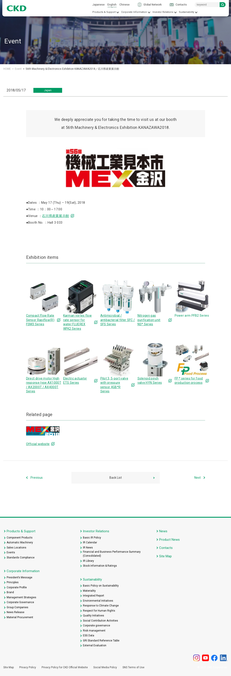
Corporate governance (96, 625)
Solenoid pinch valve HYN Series (149, 381)
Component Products (19, 537)
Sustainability (186, 12)
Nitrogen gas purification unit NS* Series (148, 320)
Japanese (98, 4)
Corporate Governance (20, 602)
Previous (37, 477)
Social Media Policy (105, 667)
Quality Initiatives (93, 615)
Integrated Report (93, 595)
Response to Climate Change (101, 605)
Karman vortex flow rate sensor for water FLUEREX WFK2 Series (77, 322)
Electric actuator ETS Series (75, 381)
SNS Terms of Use (133, 667)
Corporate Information (134, 12)
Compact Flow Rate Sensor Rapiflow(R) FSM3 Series (40, 320)
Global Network (152, 4)
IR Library (88, 560)
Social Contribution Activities (100, 620)
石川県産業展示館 (55, 216)
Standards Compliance (20, 557)
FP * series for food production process (189, 381)
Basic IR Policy (92, 537)
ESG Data (88, 635)
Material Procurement (20, 617)
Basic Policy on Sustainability (101, 585)
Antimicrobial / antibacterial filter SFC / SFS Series (117, 320)
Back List (115, 477)
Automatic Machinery (20, 542)
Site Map (165, 556)
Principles (13, 582)
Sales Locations (16, 547)
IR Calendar (90, 542)
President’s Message (19, 577)
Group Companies (17, 607)
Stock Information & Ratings (100, 565)
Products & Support (104, 12)
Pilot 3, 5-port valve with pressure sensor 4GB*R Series (114, 385)
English (111, 4)
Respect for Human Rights (99, 610)
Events (11, 552)
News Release (15, 612)
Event (18, 69)
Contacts (181, 4)
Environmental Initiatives (98, 600)
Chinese (124, 4)
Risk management (94, 630)
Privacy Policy (27, 667)
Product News (169, 540)
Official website (38, 444)
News (163, 531)
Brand (10, 592)
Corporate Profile (17, 587)
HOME (7, 69)
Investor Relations (163, 12)
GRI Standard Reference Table (101, 640)
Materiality (89, 590)
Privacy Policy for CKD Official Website (65, 667)
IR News (88, 547)
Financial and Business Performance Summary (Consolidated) (112, 553)
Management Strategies (21, 597)
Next (197, 477)
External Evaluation (94, 645)
